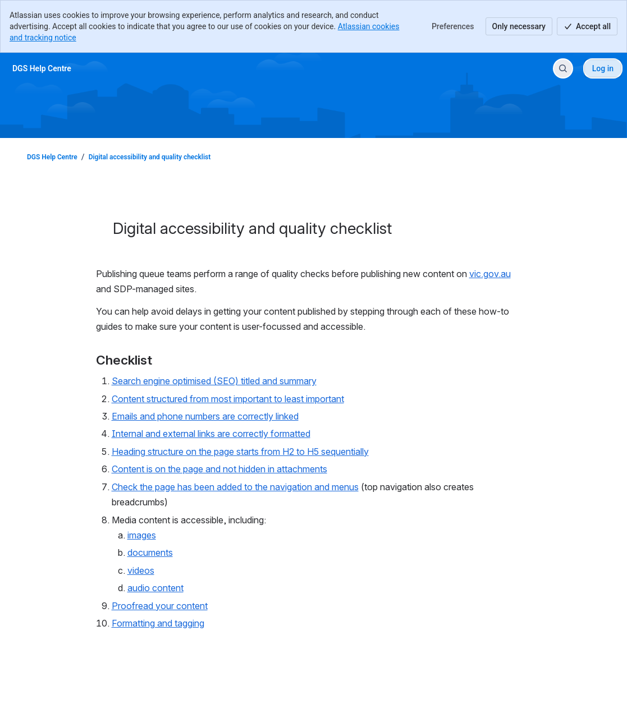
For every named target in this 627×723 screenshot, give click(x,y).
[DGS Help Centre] (42, 68)
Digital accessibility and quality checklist (150, 157)
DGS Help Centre (52, 157)
